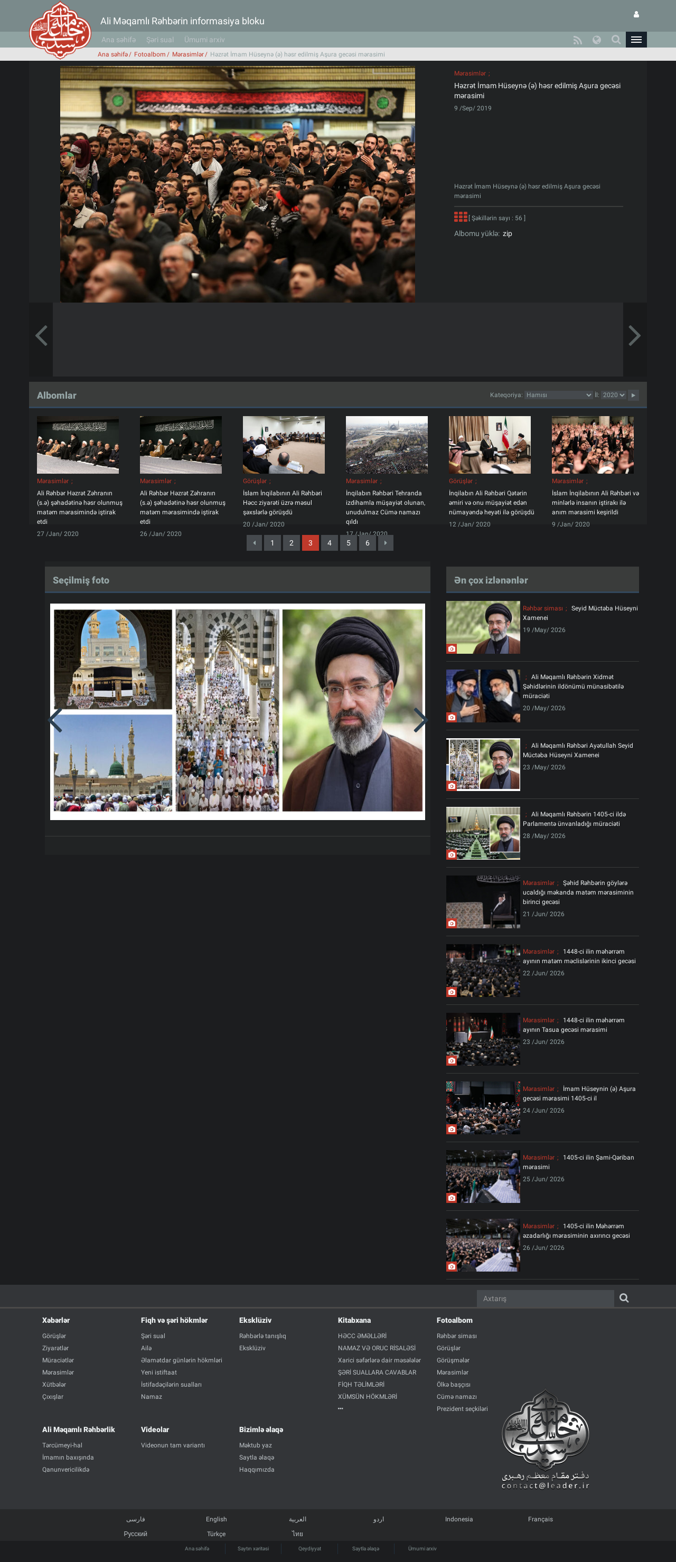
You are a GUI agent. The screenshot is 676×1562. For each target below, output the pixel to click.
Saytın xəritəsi (253, 1548)
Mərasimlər (188, 54)
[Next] (385, 543)
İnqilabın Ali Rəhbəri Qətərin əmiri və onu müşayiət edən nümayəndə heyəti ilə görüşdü (491, 503)
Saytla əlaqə (365, 1548)
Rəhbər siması (543, 608)
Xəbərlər (56, 1320)
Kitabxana (354, 1320)
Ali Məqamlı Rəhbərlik (78, 1429)
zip (506, 233)
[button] (636, 40)
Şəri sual (160, 39)
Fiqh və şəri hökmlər (174, 1320)
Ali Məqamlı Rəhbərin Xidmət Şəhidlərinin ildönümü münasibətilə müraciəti (573, 686)
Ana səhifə (118, 39)
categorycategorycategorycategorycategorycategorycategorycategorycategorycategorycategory (558, 395)
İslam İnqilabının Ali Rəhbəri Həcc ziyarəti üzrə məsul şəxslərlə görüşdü (282, 503)
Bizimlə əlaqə (261, 1429)
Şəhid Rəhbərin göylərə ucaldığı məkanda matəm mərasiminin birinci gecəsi (578, 892)
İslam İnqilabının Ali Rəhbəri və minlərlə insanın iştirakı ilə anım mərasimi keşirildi (595, 503)
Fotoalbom (150, 54)
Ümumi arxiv (204, 39)
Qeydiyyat (309, 1548)
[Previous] (254, 543)
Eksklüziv (255, 1320)
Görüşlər (255, 481)
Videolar (155, 1429)
